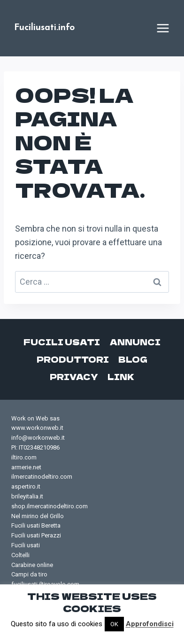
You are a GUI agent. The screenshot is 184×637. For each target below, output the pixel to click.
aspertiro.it (25, 486)
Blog (132, 359)
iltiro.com (24, 457)
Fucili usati (61, 342)
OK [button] (114, 624)
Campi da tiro (29, 574)
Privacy (74, 376)
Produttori (73, 359)
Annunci (135, 342)
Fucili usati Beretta (36, 525)
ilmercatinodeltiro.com (41, 476)
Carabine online (32, 564)
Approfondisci (150, 624)
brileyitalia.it (27, 496)
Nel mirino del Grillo (37, 516)
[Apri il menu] (163, 28)
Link (120, 376)
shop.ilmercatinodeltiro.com (49, 506)
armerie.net (26, 467)
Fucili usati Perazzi (36, 535)
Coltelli (20, 555)
